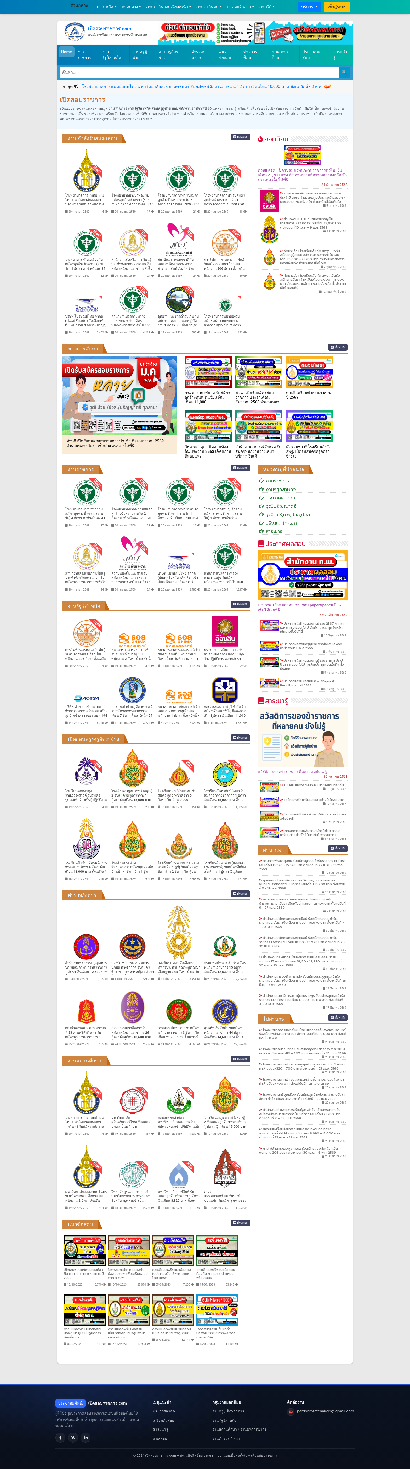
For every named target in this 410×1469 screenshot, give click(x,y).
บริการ (308, 6)
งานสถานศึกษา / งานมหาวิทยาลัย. (239, 1429)
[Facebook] (60, 1438)
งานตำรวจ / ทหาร (227, 1438)
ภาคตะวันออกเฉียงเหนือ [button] (167, 6)
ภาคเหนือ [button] (105, 6)
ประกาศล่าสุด (164, 1411)
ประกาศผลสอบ (311, 54)
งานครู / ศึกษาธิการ (228, 1411)
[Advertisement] (303, 1199)
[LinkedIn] (85, 1438)
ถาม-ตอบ (160, 1438)
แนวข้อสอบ (225, 54)
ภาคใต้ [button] (265, 6)
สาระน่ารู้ (340, 54)
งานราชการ (84, 54)
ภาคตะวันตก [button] (207, 6)
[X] (73, 1438)
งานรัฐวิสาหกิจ (111, 54)
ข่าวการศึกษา (250, 54)
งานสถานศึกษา (280, 54)
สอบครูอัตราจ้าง (169, 54)
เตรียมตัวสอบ (163, 1420)
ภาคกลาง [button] (130, 6)
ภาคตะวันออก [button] (239, 6)
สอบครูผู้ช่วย (139, 54)
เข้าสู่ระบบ (337, 6)
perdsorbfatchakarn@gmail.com (325, 1411)
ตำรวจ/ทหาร (197, 54)
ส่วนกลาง (79, 5)
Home (66, 51)
